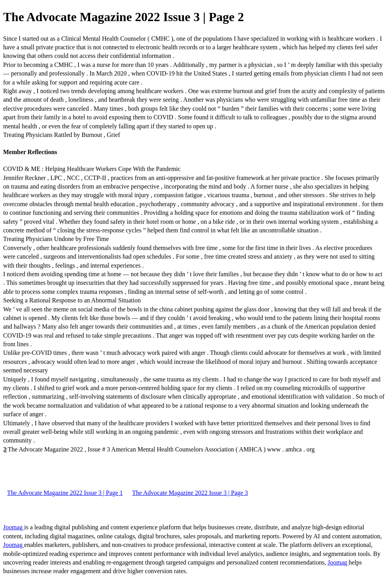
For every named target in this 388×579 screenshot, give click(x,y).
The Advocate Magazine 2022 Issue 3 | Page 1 (65, 492)
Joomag (13, 527)
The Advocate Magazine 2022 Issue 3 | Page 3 (190, 492)
